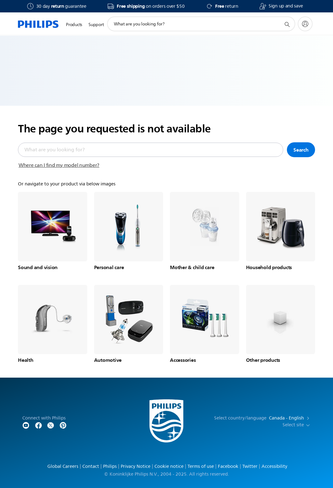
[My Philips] (305, 23)
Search (301, 149)
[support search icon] (287, 24)
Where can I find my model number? (59, 165)
